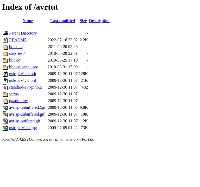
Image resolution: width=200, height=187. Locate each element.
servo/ (14, 94)
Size (83, 20)
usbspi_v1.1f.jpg (23, 127)
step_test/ (17, 53)
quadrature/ (18, 100)
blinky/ (15, 60)
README (18, 40)
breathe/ (16, 46)
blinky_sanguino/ (23, 67)
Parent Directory (23, 33)
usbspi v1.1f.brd (22, 80)
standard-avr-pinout (25, 87)
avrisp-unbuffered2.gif (28, 107)
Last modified (62, 20)
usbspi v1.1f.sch (22, 73)
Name (28, 20)
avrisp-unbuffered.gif (27, 114)
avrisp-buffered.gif (24, 121)
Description (99, 20)
